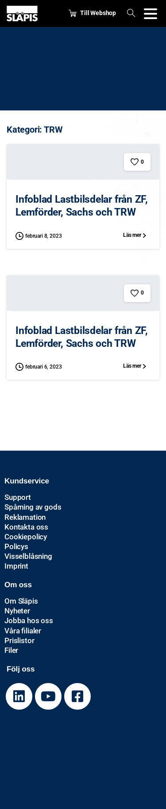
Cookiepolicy (25, 536)
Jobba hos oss (28, 620)
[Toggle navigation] (150, 13)
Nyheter (17, 610)
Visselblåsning (28, 556)
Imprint (16, 566)
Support (17, 497)
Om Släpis (21, 601)
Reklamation (25, 517)
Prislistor (19, 640)
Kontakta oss (26, 526)
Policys (16, 546)
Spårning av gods (32, 507)
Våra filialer (22, 630)
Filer (11, 650)
